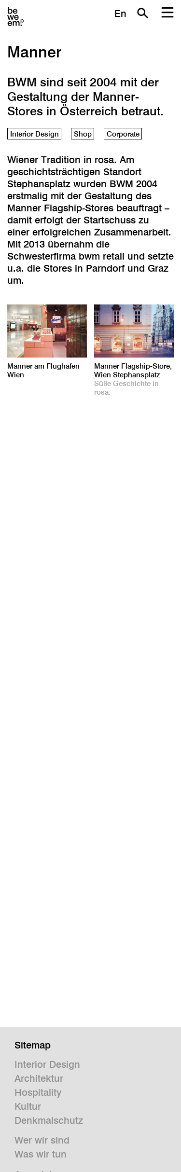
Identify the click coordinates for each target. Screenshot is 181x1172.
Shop (83, 133)
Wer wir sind (42, 1140)
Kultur (27, 1106)
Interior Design (34, 133)
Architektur (38, 1078)
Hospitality (37, 1092)
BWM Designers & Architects (15, 17)
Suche (142, 13)
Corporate (123, 133)
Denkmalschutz (48, 1120)
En (120, 13)
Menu (167, 13)
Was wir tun (40, 1154)
